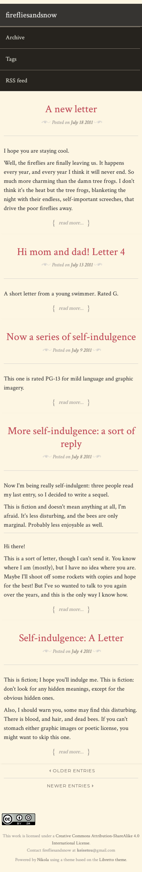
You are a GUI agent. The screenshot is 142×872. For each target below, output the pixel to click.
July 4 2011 (82, 651)
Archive (15, 38)
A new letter (71, 109)
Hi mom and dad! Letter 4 (71, 252)
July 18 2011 (82, 122)
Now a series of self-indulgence (71, 337)
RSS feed (16, 81)
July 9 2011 (82, 350)
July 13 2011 (82, 264)
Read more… (71, 223)
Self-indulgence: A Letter (71, 638)
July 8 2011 (82, 456)
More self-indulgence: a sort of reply (71, 437)
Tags (11, 59)
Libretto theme (112, 860)
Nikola (43, 860)
